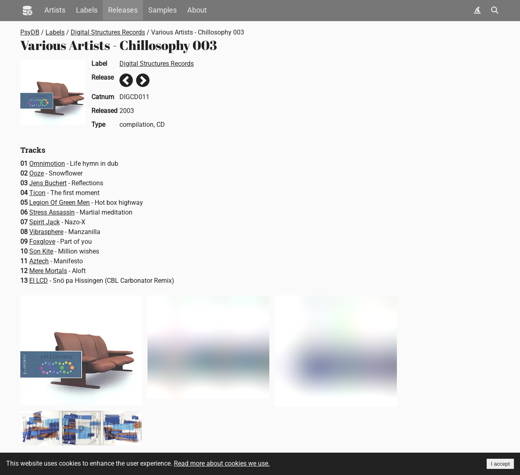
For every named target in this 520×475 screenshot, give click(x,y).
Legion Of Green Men (59, 202)
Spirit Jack (44, 222)
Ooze (36, 173)
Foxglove (42, 241)
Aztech (39, 261)
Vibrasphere (46, 232)
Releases (123, 10)
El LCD (38, 280)
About (197, 10)
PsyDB (29, 32)
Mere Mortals (48, 271)
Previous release (126, 80)
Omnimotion (47, 163)
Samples (162, 10)
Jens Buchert (48, 183)
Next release (143, 80)
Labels (87, 10)
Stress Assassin (52, 212)
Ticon (37, 193)
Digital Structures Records (108, 32)
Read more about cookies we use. (222, 463)
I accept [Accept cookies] (500, 464)
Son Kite (41, 251)
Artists (54, 10)
